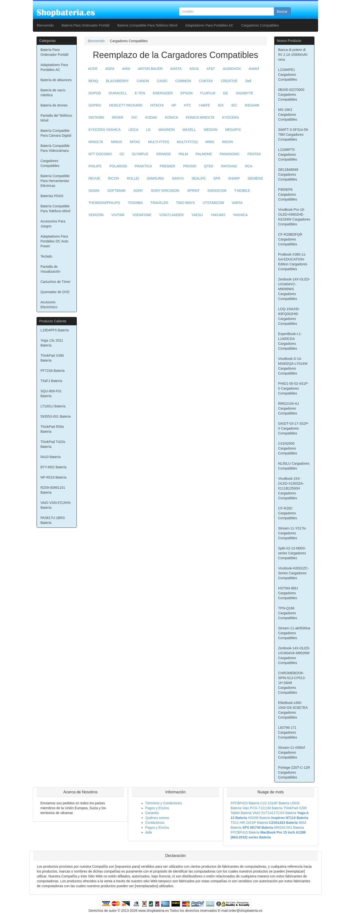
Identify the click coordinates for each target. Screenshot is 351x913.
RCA (249, 166)
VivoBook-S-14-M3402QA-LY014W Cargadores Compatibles (292, 366)
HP (173, 105)
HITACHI (157, 105)
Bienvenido (45, 25)
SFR (217, 178)
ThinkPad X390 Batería (52, 358)
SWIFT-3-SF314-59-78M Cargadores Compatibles (293, 134)
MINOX (116, 142)
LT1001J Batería (52, 406)
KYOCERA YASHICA (104, 130)
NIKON (227, 142)
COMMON (183, 81)
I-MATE (204, 105)
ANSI (126, 69)
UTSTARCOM (213, 203)
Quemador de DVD (54, 292)
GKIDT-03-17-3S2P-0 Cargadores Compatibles (293, 428)
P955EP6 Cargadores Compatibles (287, 194)
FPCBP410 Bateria (245, 803)
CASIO (162, 81)
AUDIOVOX (232, 69)
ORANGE (163, 154)
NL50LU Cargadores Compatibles (293, 465)
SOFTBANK (116, 190)
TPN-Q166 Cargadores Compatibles (287, 613)
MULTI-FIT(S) (187, 142)
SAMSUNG (155, 178)
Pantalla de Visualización (50, 269)
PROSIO (189, 166)
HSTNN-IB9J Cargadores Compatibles (288, 593)
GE (225, 93)
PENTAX (254, 154)
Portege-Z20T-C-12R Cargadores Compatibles (294, 772)
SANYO (178, 178)
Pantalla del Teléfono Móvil (56, 118)
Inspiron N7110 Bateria (289, 818)
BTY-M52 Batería (53, 467)
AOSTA (176, 69)
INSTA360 (96, 117)
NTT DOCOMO (100, 154)
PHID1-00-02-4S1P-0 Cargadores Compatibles (293, 388)
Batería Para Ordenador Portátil (85, 25)
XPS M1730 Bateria (257, 827)
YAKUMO (218, 215)
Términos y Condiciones (163, 803)
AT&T (210, 69)
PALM (183, 154)
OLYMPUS (140, 154)
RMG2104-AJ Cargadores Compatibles (288, 408)
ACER (93, 69)
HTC (187, 105)
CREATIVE (229, 81)
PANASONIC (230, 154)
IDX (221, 105)
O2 (121, 154)
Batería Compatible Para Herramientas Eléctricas (55, 181)
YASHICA (240, 215)
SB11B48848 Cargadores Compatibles (288, 174)
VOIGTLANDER (171, 215)
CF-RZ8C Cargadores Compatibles (287, 513)
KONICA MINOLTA (200, 117)
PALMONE (203, 154)
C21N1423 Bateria (283, 823)
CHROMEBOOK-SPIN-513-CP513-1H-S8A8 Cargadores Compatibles (292, 682)
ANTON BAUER (150, 69)
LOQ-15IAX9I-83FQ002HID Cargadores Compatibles (289, 316)
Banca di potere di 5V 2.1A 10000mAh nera (293, 54)
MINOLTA (95, 142)
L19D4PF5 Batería (54, 330)
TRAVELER (159, 203)
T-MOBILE (242, 190)
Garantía (151, 813)
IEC (234, 105)
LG (148, 130)
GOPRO (94, 105)
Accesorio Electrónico (48, 304)
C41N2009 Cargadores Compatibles (287, 448)
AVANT (254, 69)
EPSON (187, 93)
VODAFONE (142, 215)
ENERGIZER (163, 93)
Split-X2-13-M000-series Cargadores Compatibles (292, 553)
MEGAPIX (233, 130)
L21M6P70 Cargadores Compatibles (287, 154)
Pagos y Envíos (157, 808)
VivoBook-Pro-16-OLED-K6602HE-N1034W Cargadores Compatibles (294, 217)
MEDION (210, 130)
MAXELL (189, 130)
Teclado (46, 256)
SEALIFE (199, 178)
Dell (248, 81)
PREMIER (167, 166)
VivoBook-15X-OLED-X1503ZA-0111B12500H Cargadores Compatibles (291, 488)
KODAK (151, 117)
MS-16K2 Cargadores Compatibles (287, 114)
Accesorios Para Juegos (52, 223)
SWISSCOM (216, 190)
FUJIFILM (207, 93)
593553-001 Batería (55, 416)
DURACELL (118, 93)
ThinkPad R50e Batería (52, 429)
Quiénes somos (157, 818)
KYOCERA (230, 117)
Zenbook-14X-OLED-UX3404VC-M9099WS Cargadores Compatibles (294, 289)
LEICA (133, 130)
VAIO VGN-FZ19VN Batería (55, 505)
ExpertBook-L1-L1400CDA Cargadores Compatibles (290, 341)
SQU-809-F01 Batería (51, 393)
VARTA (237, 203)
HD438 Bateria (259, 818)
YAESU (197, 215)
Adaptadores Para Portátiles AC (209, 25)
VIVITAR (117, 215)
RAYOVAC (229, 166)
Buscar (282, 11)
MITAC (135, 142)
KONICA (171, 117)
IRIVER (117, 117)
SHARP (234, 178)
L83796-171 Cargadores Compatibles (287, 732)
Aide (148, 832)
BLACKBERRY (117, 81)
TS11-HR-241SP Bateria (249, 823)
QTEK (208, 166)
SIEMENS (255, 178)
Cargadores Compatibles (260, 25)
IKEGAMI (252, 105)
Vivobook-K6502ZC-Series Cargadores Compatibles (293, 573)
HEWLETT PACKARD (125, 105)
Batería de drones (54, 105)
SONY (138, 190)
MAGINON (166, 130)
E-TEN (140, 93)
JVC (134, 117)
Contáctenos (155, 823)
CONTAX (206, 81)
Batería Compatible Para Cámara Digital (55, 133)
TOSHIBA (135, 203)
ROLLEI (133, 178)
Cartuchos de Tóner (55, 282)
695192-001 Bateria (289, 827)
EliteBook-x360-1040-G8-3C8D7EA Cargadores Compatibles (293, 710)
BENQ (93, 81)
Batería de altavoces (56, 80)
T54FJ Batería (51, 381)
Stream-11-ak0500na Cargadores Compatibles (294, 633)
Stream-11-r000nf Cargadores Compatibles (291, 752)
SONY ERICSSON (165, 190)
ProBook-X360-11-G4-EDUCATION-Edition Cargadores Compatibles (292, 261)
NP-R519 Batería (53, 477)
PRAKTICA (143, 166)
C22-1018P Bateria (274, 803)
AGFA (109, 69)
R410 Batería (50, 457)
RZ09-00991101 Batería (52, 490)
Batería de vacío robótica (52, 92)
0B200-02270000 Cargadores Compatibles (291, 94)
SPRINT (193, 190)
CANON (143, 81)
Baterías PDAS (51, 196)
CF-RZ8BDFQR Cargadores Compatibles (290, 239)
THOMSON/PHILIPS (104, 203)
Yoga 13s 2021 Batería (51, 342)
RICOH (113, 178)
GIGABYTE (244, 93)
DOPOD (94, 93)
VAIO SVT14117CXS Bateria (274, 813)
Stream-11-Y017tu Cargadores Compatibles (292, 533)
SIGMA (93, 190)
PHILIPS (95, 166)
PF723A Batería (52, 371)
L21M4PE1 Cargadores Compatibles (287, 74)
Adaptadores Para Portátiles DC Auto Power (54, 241)
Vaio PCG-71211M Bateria (262, 808)
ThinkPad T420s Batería (52, 444)
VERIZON (96, 215)
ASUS (194, 69)
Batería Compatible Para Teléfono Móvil (147, 25)
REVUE (94, 178)
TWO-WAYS (185, 203)
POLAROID (118, 166)
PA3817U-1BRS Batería (52, 520)
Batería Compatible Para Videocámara (55, 148)
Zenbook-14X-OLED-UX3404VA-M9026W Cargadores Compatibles (294, 655)
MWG (209, 142)
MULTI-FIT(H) (158, 142)
